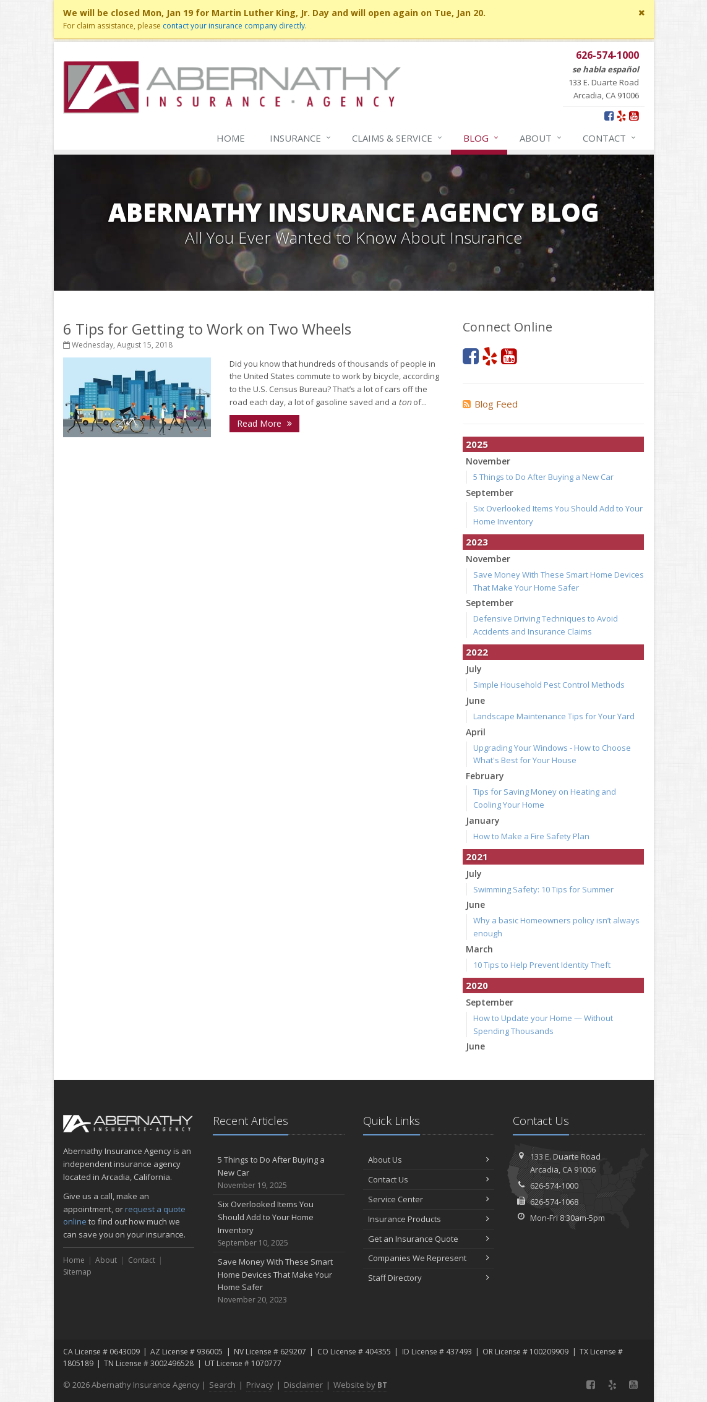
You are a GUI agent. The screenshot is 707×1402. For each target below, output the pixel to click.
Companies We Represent (429, 1257)
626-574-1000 (554, 1185)
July (474, 669)
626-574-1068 (554, 1201)
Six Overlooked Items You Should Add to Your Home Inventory (279, 1224)
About (541, 138)
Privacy (259, 1384)
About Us (429, 1159)
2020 (477, 985)
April (476, 732)
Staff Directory (429, 1277)
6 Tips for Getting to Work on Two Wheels (207, 328)
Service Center (429, 1199)
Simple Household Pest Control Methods (549, 684)
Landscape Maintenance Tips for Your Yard (554, 716)
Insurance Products (429, 1219)
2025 (477, 444)
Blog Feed (490, 404)
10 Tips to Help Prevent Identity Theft (542, 964)
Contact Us (429, 1179)
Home (230, 138)
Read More (264, 423)
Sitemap (77, 1272)
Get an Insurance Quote (429, 1238)
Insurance (301, 138)
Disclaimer (303, 1384)
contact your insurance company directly (234, 25)
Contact (610, 138)
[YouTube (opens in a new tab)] (633, 115)
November (488, 461)
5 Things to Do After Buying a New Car (543, 476)
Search (222, 1384)
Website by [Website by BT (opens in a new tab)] (360, 1384)
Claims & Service (397, 138)
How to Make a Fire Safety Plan (531, 836)
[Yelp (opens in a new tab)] (621, 115)
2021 (477, 856)
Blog (481, 138)
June (475, 700)
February (485, 776)
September (489, 492)
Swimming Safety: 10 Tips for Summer (543, 889)
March (479, 949)
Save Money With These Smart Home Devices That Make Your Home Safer (279, 1281)
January (483, 820)
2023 (477, 542)
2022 (477, 652)
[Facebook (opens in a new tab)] (609, 115)
